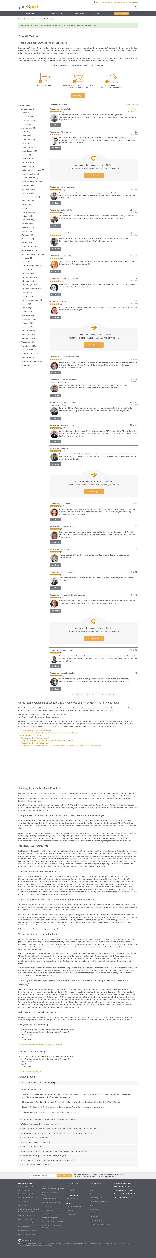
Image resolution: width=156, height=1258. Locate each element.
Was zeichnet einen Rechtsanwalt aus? (35, 738)
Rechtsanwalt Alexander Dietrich (62, 673)
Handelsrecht (26, 185)
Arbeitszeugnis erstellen (26, 1223)
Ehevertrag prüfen (48, 1210)
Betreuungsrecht (27, 147)
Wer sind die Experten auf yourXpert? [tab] (34, 1137)
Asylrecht (24, 124)
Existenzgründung (27, 162)
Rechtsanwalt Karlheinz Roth (61, 210)
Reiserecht (25, 269)
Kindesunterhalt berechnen (51, 1202)
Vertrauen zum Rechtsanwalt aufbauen (35, 743)
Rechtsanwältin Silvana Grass (61, 256)
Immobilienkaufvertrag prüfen (28, 1186)
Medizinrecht (26, 239)
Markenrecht (25, 227)
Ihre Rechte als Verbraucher (31, 735)
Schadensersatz (27, 273)
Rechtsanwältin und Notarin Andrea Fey (65, 278)
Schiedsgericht (26, 281)
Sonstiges (24, 292)
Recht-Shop (79, 13)
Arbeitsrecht (25, 116)
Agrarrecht (25, 113)
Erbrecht (24, 155)
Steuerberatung (56, 13)
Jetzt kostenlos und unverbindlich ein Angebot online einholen (40, 1045)
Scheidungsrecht (27, 277)
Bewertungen (70, 1190)
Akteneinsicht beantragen (50, 1214)
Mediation (24, 231)
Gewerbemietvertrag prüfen (27, 1230)
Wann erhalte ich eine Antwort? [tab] (31, 1146)
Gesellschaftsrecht (28, 178)
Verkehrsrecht (26, 334)
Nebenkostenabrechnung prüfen (29, 1234)
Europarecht (25, 159)
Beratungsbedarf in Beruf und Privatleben (36, 730)
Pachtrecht (25, 258)
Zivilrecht (24, 365)
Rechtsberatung (31, 13)
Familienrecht (26, 166)
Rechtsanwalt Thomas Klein (60, 233)
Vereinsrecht (25, 327)
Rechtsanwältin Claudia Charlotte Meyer (65, 357)
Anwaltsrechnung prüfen (50, 1218)
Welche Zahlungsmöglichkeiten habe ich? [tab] (35, 1164)
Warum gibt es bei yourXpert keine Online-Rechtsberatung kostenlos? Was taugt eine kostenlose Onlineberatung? (61, 745)
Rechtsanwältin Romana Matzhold (63, 380)
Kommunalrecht (27, 220)
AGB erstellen (23, 1201)
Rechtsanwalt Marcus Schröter (61, 448)
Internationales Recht (29, 197)
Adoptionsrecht (26, 109)
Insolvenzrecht (26, 193)
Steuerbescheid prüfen (49, 1199)
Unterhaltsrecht (26, 319)
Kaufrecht (24, 216)
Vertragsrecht (26, 342)
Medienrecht (25, 235)
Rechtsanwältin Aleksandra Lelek (62, 402)
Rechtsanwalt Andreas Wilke (60, 109)
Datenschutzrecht (27, 151)
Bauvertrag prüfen (24, 1190)
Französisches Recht (28, 174)
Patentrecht (25, 262)
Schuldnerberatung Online (30, 288)
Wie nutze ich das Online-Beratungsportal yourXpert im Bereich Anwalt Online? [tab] (48, 1119)
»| (117, 694)
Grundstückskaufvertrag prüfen (28, 1198)
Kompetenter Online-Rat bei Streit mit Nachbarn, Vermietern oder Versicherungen (50, 733)
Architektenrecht (27, 120)
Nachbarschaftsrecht (28, 246)
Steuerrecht (25, 308)
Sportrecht (25, 304)
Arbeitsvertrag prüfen (25, 1215)
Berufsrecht (25, 143)
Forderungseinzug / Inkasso (31, 170)
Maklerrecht (25, 224)
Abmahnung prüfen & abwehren (52, 1221)
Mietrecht (24, 243)
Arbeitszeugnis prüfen (25, 1219)
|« (72, 694)
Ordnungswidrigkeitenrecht (30, 254)
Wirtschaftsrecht (27, 357)
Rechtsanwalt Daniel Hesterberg (62, 187)
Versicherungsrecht (28, 338)
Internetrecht (25, 201)
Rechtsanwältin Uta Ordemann (61, 503)
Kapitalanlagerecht (28, 212)
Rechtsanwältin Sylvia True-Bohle (62, 526)
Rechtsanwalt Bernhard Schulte (62, 425)
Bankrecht (25, 132)
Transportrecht (26, 315)
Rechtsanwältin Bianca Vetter (61, 301)
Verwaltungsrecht (27, 346)
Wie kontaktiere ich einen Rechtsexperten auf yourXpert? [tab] (40, 1124)
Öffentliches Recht (27, 250)
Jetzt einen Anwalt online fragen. (29, 1071)
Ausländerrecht (26, 128)
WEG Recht (25, 350)
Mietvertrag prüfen (24, 1226)
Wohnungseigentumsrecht (30, 361)
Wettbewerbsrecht (27, 353)
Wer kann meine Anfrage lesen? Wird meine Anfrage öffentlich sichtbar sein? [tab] (47, 1160)
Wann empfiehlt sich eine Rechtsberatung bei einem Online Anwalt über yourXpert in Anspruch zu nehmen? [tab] (58, 1128)
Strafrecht (24, 311)
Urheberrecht (26, 323)
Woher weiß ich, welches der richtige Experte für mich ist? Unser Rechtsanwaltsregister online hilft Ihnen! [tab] (57, 1133)
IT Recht (24, 204)
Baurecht (24, 136)
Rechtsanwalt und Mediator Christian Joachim (67, 595)
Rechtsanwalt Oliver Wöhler (60, 132)
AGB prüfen (22, 1205)
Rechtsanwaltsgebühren (30, 266)
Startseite (31, 19)
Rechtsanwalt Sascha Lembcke (61, 650)
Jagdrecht (24, 208)
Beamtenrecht (26, 139)
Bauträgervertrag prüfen (26, 1194)
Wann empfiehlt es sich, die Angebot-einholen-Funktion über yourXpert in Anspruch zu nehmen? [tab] (54, 1151)
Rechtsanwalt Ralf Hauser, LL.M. (62, 572)
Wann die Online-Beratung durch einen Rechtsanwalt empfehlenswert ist (47, 740)
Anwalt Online (25, 105)
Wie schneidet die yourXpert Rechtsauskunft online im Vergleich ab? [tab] (44, 1155)
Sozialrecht (25, 296)
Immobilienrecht (27, 189)
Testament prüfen (48, 1206)
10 (110, 694)
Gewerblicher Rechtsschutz (31, 181)
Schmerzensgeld (27, 285)
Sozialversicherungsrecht (30, 300)
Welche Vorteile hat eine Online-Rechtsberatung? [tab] (38, 1083)
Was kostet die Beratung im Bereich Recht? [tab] (36, 1142)
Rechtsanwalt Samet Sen (59, 549)
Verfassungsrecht (27, 330)
